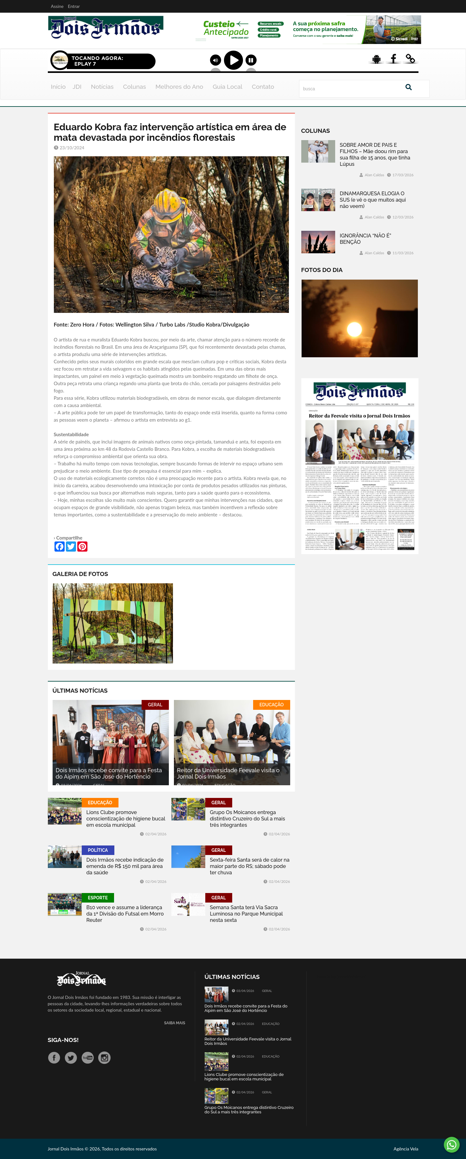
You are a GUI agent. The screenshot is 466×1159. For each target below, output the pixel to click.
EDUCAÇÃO (271, 704)
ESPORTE (98, 897)
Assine (57, 6)
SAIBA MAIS (174, 1023)
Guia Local (227, 86)
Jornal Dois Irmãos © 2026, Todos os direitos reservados (102, 1148)
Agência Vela (405, 1148)
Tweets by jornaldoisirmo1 (341, 976)
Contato (263, 86)
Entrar (74, 6)
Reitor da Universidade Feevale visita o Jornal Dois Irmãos (228, 773)
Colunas (134, 86)
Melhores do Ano (179, 86)
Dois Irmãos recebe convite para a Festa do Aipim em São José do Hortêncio (109, 773)
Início (58, 86)
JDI (77, 86)
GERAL (155, 704)
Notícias (102, 86)
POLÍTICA (98, 850)
